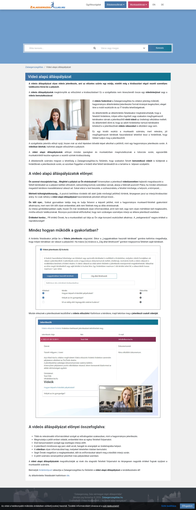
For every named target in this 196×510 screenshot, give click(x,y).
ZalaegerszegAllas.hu (112, 497)
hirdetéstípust (45, 470)
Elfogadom (187, 506)
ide (67, 475)
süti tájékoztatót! (111, 506)
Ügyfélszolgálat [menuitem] (93, 4)
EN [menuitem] (154, 4)
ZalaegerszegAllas (34, 67)
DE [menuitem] (162, 4)
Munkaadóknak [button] (138, 4)
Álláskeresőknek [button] (115, 4)
